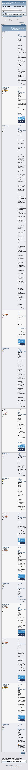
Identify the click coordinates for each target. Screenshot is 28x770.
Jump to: (8, 761)
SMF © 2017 (13, 765)
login (6, 8)
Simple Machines (19, 765)
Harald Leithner (5, 87)
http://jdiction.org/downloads (18, 14)
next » (25, 22)
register (9, 8)
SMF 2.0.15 (8, 765)
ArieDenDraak (5, 31)
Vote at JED (20, 114)
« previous (21, 22)
